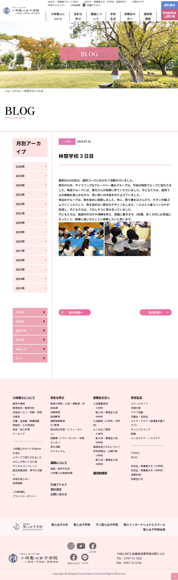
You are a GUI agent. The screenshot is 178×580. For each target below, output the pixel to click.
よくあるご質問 (101, 429)
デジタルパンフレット (25, 466)
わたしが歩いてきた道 (25, 461)
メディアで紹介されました (27, 457)
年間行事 (136, 408)
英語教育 (55, 416)
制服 (133, 433)
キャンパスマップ (140, 429)
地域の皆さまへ (21, 479)
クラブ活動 (137, 412)
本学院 (92, 548)
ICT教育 (54, 425)
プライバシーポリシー (25, 496)
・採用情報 (74, 5)
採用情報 (17, 483)
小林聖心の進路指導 (61, 473)
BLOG (17, 91)
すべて (20, 358)
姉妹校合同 (73, 559)
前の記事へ (76, 312)
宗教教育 (55, 412)
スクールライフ (139, 403)
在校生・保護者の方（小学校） (148, 466)
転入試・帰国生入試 (107, 412)
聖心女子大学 (59, 524)
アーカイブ (19, 433)
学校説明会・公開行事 (105, 451)
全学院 (20, 340)
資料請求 (169, 5)
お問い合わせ (58, 494)
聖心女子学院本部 (154, 529)
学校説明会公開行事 (169, 14)
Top (7, 91)
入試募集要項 (100, 403)
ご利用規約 (19, 492)
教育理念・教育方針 (24, 408)
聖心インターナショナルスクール (144, 524)
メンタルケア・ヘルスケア (145, 438)
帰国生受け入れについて (106, 446)
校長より (21, 349)
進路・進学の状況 (60, 468)
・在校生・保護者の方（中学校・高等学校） (105, 1)
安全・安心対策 (21, 429)
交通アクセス (93, 5)
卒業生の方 (137, 479)
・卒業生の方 (137, 1)
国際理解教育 (57, 421)
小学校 (20, 312)
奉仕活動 (55, 446)
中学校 (20, 321)
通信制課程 (148, 16)
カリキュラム (57, 451)
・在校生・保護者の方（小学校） (63, 1)
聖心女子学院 (82, 524)
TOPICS (135, 453)
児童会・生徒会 (139, 416)
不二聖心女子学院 (107, 524)
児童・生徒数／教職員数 (26, 421)
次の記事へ (155, 312)
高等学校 (21, 330)
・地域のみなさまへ (56, 5)
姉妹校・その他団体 (24, 425)
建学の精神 (19, 403)
